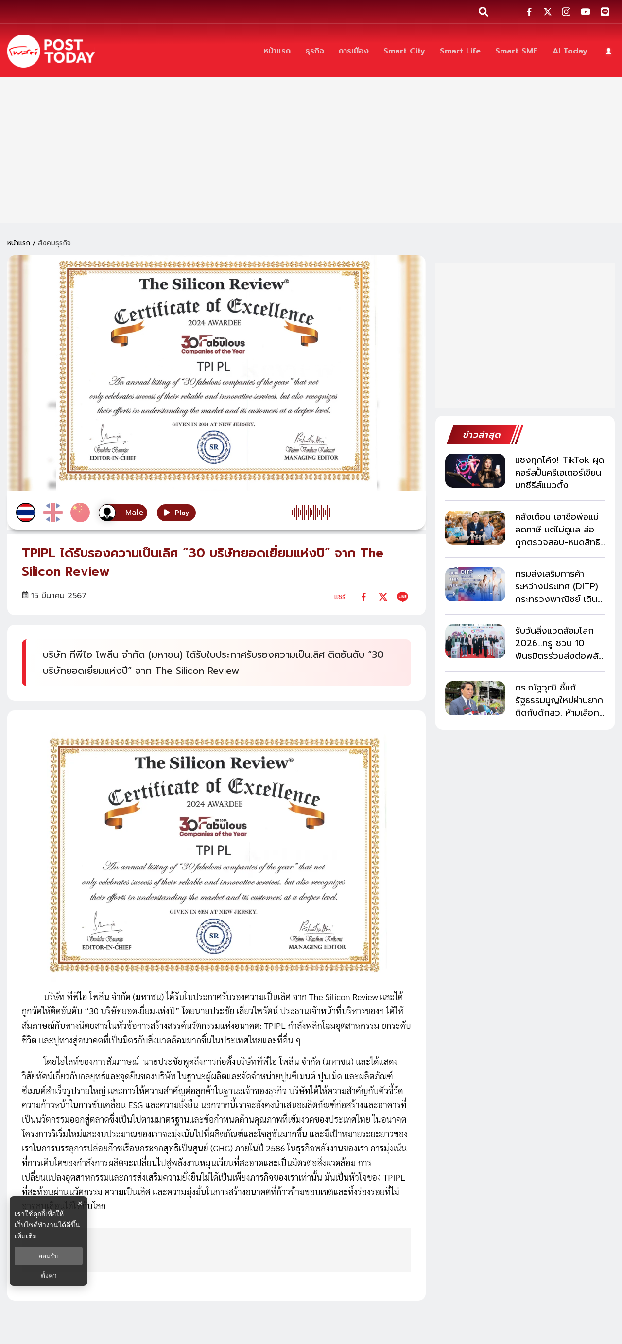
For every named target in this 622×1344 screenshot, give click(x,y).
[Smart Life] (460, 51)
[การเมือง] (354, 51)
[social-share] (529, 11)
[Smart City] (404, 51)
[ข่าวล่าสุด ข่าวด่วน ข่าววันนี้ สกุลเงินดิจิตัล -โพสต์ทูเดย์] (51, 51)
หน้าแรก (18, 243)
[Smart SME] (516, 51)
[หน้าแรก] (277, 51)
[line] (402, 596)
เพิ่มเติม (26, 1236)
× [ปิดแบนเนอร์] (80, 1203)
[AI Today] (570, 51)
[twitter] (383, 596)
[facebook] (363, 596)
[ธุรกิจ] (314, 51)
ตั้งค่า (49, 1275)
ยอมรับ (48, 1256)
